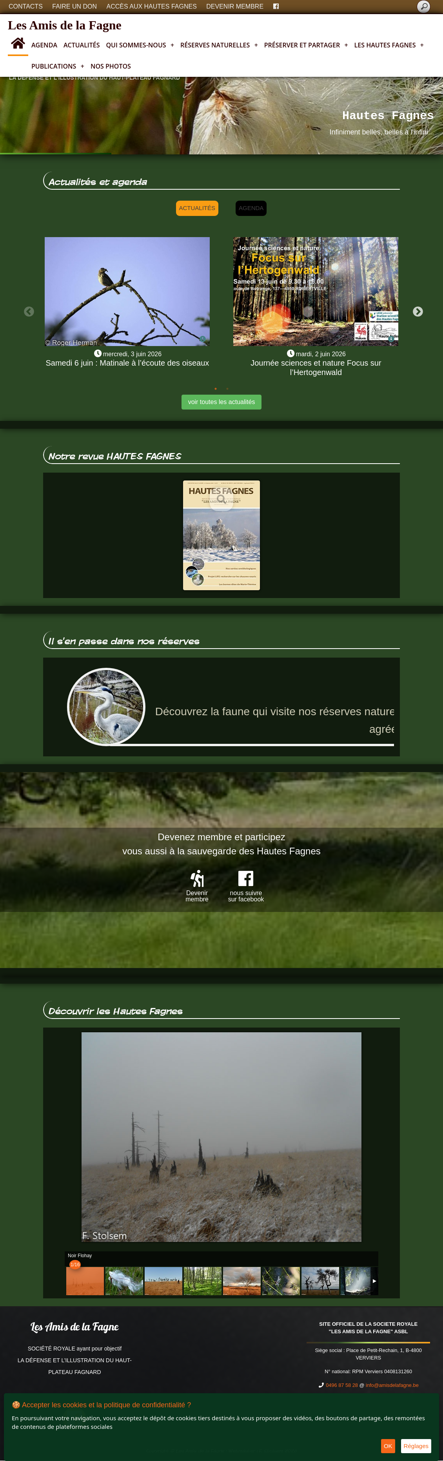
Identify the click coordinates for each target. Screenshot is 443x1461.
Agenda (44, 45)
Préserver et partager (306, 45)
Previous (27, 310)
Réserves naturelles (219, 45)
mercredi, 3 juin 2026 (132, 354)
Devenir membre (234, 6)
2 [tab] (227, 389)
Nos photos (111, 66)
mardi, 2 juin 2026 (321, 354)
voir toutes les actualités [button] (221, 402)
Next (416, 310)
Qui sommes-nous (140, 45)
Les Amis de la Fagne (65, 25)
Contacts (26, 6)
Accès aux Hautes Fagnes (152, 6)
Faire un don (74, 6)
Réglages (416, 1446)
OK (388, 1446)
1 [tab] (216, 389)
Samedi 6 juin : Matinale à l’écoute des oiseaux (127, 363)
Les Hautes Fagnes (389, 45)
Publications (57, 66)
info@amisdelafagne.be (392, 1385)
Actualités (82, 45)
